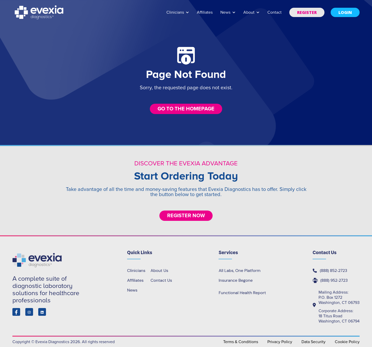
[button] (177, 15)
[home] (39, 12)
